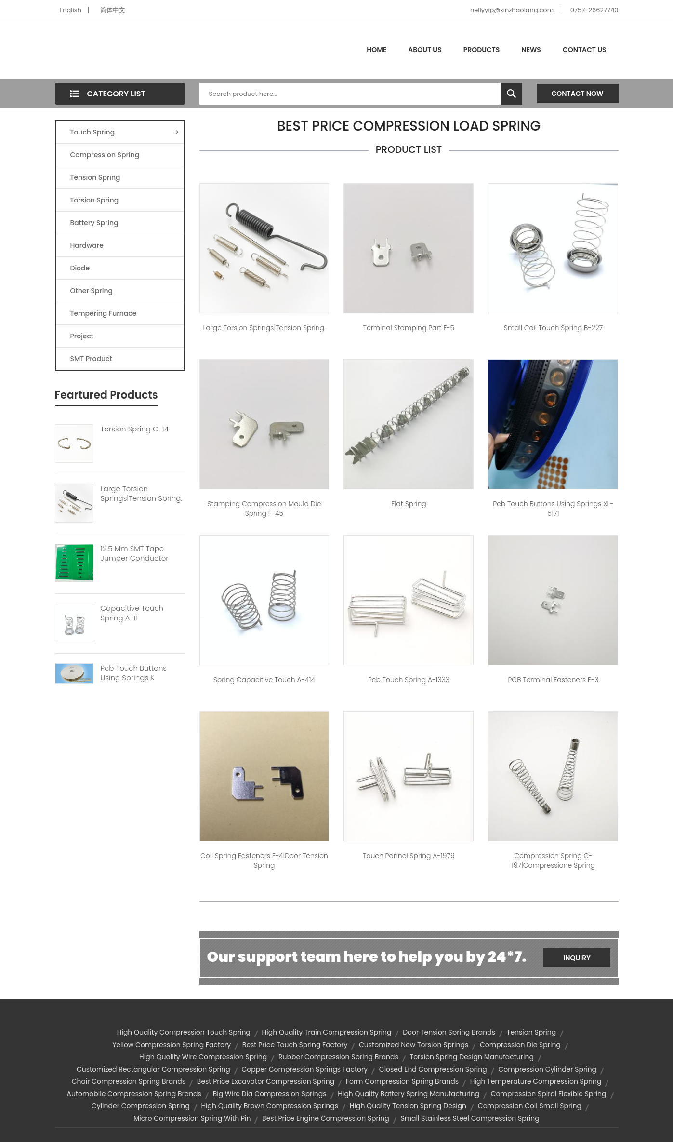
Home (376, 49)
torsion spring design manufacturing (472, 1056)
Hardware (87, 245)
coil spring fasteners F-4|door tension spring (264, 860)
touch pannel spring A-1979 (409, 855)
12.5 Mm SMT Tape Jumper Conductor (135, 553)
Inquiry (577, 958)
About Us (424, 49)
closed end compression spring (433, 1069)
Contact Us (585, 49)
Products (481, 49)
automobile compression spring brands (134, 1094)
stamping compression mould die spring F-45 (264, 508)
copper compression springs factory (304, 1069)
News (531, 49)
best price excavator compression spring (265, 1081)
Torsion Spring (94, 200)
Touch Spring (124, 132)
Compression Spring (105, 155)
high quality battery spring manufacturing (408, 1094)
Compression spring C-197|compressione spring (553, 860)
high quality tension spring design (408, 1106)
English (70, 9)
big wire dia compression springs (270, 1094)
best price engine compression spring (325, 1118)
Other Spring (91, 291)
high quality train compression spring (327, 1032)
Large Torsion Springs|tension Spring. (142, 493)
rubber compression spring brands (338, 1056)
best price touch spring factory (294, 1044)
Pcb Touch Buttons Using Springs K (134, 673)
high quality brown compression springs (269, 1106)
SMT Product (91, 358)
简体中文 (112, 9)
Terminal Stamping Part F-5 (409, 328)
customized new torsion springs (413, 1044)
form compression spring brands (402, 1081)
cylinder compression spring (141, 1106)
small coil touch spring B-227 (553, 328)
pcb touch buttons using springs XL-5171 (553, 508)
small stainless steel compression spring (469, 1118)
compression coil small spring (529, 1106)
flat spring (408, 504)
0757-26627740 (594, 9)
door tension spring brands (449, 1032)
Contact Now (578, 93)
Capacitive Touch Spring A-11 (132, 613)
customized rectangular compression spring (153, 1069)
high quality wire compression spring (203, 1056)
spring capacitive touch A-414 (264, 680)
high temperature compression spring (536, 1081)
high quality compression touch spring (184, 1032)
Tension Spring (95, 177)
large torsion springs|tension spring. (264, 328)
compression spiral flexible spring (549, 1094)
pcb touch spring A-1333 (408, 680)
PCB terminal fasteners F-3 (553, 680)
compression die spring (520, 1044)
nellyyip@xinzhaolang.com (512, 9)
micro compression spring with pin (192, 1118)
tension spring (531, 1032)
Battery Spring (94, 223)
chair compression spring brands (128, 1081)
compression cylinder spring (547, 1069)
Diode (80, 268)
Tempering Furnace (103, 313)
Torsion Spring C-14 (135, 429)
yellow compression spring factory (171, 1044)
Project (82, 336)
